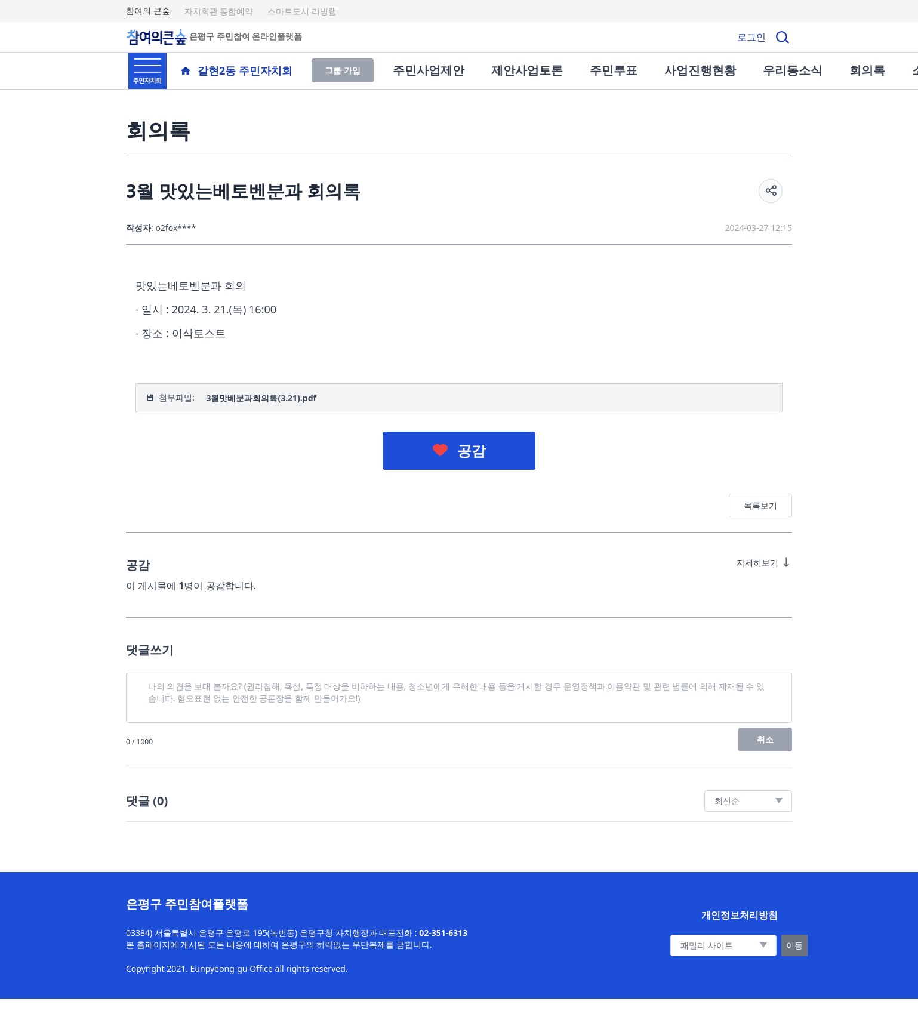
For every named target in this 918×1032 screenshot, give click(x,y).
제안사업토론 (527, 70)
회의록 (867, 70)
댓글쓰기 (150, 650)
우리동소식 (792, 70)
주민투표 (613, 70)
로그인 (751, 37)
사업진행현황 (700, 70)
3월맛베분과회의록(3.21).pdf (261, 397)
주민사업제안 (428, 70)
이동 (794, 945)
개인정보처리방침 (739, 915)
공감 (471, 450)
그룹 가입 (343, 70)
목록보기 (760, 505)
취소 (765, 739)
